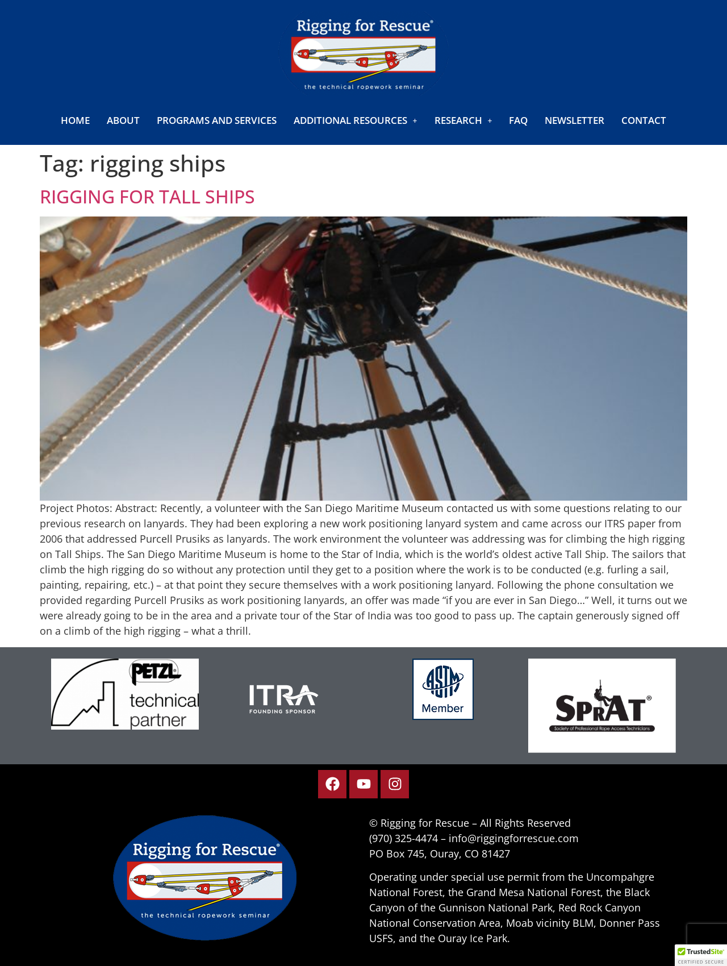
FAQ (518, 120)
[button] (355, 120)
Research (463, 120)
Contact (643, 120)
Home (75, 120)
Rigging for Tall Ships (147, 196)
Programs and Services (217, 120)
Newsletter (574, 120)
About (123, 120)
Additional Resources (355, 120)
